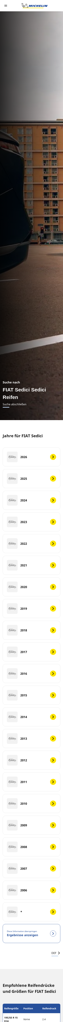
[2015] (31, 695)
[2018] (31, 630)
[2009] (31, 825)
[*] (31, 911)
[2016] (31, 673)
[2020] (31, 586)
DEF (55, 953)
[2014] (31, 716)
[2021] (31, 565)
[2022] (31, 543)
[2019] (31, 608)
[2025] (31, 478)
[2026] (31, 456)
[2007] (31, 868)
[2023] (31, 521)
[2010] (31, 803)
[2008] (31, 846)
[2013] (31, 738)
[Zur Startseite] (34, 6)
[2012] (31, 760)
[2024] (31, 500)
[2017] (31, 651)
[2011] (31, 781)
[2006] (31, 890)
